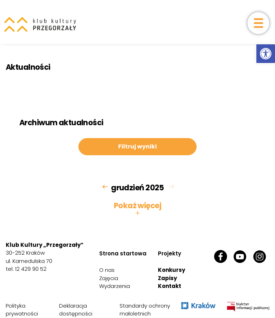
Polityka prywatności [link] (22, 310)
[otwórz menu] (258, 23)
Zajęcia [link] (108, 278)
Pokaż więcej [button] (137, 209)
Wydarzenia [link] (114, 286)
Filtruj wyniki (137, 146)
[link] (265, 53)
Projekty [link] (169, 253)
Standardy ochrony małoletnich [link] (145, 310)
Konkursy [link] (171, 270)
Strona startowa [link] (122, 253)
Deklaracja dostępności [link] (75, 310)
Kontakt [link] (169, 286)
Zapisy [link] (167, 278)
